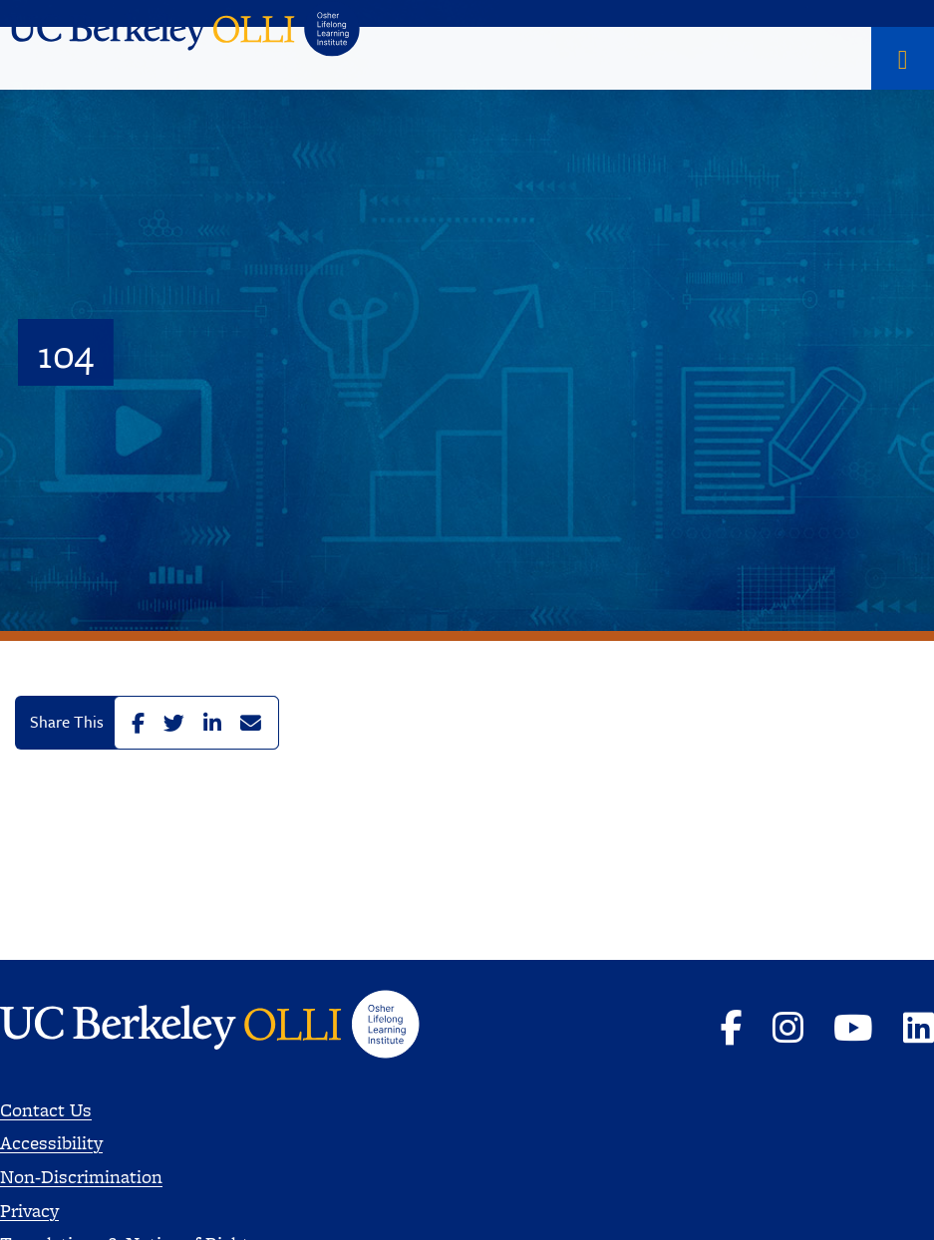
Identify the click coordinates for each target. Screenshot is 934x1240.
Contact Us (46, 1109)
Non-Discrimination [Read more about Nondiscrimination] (81, 1176)
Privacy (29, 1210)
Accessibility (51, 1142)
